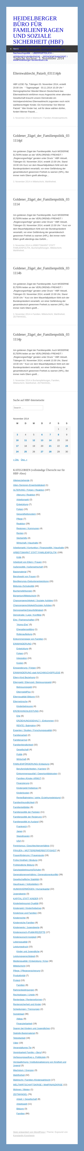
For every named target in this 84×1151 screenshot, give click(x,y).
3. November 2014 (21, 118)
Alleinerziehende (21, 480)
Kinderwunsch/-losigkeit (24, 937)
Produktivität (19, 975)
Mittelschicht (38, 181)
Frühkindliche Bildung (23, 865)
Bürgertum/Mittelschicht (24, 595)
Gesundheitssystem (26, 514)
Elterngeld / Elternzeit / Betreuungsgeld (32, 682)
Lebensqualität (20, 942)
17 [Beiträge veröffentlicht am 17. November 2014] (17, 446)
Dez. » (24, 459)
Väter (15, 1042)
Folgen (19, 509)
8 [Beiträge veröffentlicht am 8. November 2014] (58, 434)
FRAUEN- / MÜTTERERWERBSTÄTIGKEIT (35, 850)
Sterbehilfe (21, 538)
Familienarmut (20, 740)
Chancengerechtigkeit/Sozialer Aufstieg (32, 605)
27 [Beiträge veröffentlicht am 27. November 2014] (42, 451)
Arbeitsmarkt (22, 499)
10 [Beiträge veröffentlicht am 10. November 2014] (17, 440)
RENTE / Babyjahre (26, 725)
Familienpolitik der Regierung (27, 817)
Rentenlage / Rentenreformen (27, 999)
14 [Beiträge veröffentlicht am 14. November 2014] (50, 440)
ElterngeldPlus (23, 692)
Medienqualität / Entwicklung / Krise (30, 961)
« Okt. (16, 459)
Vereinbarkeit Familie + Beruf (27, 1052)
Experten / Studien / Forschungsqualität (32, 730)
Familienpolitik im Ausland (26, 821)
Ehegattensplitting (25, 629)
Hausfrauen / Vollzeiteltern (26, 884)
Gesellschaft (22, 749)
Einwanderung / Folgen (24, 667)
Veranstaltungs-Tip (22, 1047)
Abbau (19, 1018)
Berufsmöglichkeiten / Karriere (31, 768)
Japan (19, 831)
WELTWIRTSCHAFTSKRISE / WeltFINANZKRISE (38, 1084)
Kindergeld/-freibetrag (27, 788)
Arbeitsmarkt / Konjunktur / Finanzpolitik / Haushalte (38, 547)
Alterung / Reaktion (25, 494)
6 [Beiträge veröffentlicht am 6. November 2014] (42, 434)
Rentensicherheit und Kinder (27, 1004)
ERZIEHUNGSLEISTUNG (26, 711)
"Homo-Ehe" (22, 624)
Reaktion (20, 523)
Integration (21, 658)
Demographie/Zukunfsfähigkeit (28, 610)
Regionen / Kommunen (27, 528)
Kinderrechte (19, 917)
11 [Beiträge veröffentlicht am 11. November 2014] (25, 440)
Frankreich (21, 826)
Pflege (19, 518)
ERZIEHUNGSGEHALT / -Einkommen (35, 720)
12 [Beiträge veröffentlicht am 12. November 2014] (34, 440)
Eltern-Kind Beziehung (24, 677)
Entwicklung (22, 504)
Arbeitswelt (21, 1104)
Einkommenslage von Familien (28, 639)
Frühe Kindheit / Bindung (25, 860)
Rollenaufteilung (24, 634)
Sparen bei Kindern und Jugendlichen (31, 1028)
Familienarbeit (20, 735)
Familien (36, 314)
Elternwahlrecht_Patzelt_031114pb (37, 73)
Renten (20, 533)
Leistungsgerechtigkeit (24, 956)
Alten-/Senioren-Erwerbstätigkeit (29, 485)
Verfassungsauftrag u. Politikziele (29, 1057)
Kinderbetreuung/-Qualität (26, 903)
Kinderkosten (22, 792)
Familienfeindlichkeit (23, 744)
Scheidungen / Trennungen (26, 1009)
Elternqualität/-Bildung (24, 696)
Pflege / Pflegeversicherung (26, 970)
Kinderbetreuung (24, 706)
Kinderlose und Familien (25, 913)
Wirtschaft (21, 759)
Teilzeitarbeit (19, 1038)
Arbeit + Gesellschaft (26, 1099)
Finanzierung (22, 783)
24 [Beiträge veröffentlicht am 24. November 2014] (17, 451)
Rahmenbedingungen (23, 990)
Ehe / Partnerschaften (24, 619)
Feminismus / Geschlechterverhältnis (31, 845)
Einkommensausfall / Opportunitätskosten (36, 773)
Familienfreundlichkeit (24, 802)
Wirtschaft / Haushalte (27, 543)
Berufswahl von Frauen (24, 576)
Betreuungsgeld (24, 687)
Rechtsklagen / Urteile (24, 994)
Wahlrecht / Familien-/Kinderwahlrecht (50, 118)
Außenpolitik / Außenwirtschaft (28, 567)
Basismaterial (19, 571)
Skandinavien (23, 836)
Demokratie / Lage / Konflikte (27, 615)
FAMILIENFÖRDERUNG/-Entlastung (31, 764)
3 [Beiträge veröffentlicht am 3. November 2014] (17, 434)
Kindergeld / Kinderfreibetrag (27, 908)
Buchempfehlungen (40, 248)
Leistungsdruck (20, 946)
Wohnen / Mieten (21, 1089)
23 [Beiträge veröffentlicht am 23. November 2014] (66, 446)
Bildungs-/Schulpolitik (23, 586)
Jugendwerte (19, 893)
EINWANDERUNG (22, 643)
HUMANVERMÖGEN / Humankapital (31, 889)
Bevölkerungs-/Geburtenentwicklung (31, 581)
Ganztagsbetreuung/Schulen (27, 869)
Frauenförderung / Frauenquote (28, 855)
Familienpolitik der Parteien (26, 812)
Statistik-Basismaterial (24, 1033)
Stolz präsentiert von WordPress (29, 1132)
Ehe (18, 716)
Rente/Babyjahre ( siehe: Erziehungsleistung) (38, 797)
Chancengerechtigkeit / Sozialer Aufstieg (33, 600)
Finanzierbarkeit (24, 1023)
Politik (19, 754)
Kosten (19, 663)
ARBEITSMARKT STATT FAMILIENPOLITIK (35, 552)
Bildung (20, 1108)
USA (18, 841)
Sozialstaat (18, 1014)
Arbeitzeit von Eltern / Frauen (27, 562)
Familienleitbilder (21, 807)
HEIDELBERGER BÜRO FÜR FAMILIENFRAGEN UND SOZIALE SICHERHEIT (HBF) (38, 30)
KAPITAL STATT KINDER (25, 898)
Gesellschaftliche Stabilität (26, 879)
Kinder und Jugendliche (28, 951)
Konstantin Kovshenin (24, 1135)
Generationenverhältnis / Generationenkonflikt (35, 874)
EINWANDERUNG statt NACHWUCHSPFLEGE (36, 672)
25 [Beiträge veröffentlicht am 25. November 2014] (25, 451)
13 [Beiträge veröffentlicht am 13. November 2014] (42, 440)
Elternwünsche (20, 701)
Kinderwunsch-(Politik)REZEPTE (29, 932)
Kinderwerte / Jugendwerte (26, 927)
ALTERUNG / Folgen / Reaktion (28, 490)
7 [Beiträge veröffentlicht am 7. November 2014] (50, 434)
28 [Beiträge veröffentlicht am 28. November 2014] (50, 451)
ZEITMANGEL (19, 317)
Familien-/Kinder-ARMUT (28, 778)
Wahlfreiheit (50, 181)
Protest (16, 980)
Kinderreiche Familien (24, 922)
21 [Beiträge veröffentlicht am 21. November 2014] (50, 446)
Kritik (18, 557)
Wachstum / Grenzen (23, 1070)
